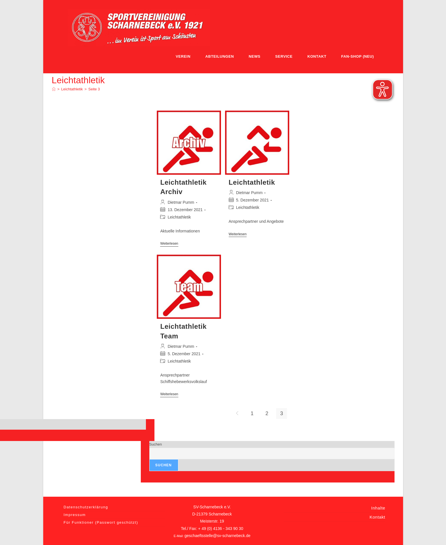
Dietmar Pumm (181, 202)
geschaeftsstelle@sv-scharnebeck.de (217, 535)
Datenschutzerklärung (86, 507)
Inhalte (378, 508)
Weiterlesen (169, 244)
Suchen (155, 444)
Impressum (75, 515)
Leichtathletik (179, 217)
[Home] (54, 89)
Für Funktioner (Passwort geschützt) (101, 522)
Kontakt (377, 517)
